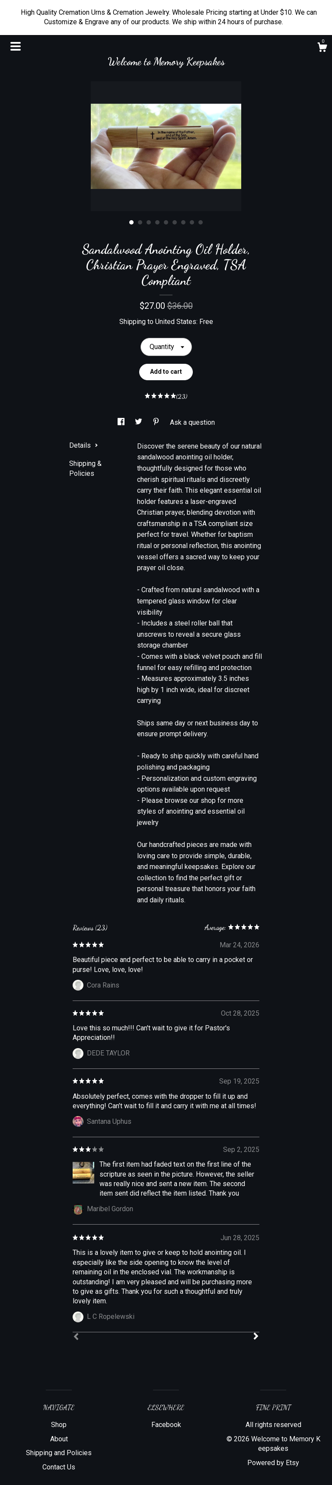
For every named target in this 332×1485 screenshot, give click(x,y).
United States (175, 322)
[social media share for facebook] (122, 422)
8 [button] (192, 222)
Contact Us (58, 1467)
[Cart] (322, 48)
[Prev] (76, 1337)
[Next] (255, 1337)
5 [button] (166, 222)
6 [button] (174, 222)
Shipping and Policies (59, 1453)
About (59, 1439)
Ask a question (192, 422)
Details (83, 445)
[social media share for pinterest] (157, 422)
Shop (59, 1425)
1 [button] (131, 222)
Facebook (166, 1425)
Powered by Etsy (273, 1463)
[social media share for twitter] (139, 422)
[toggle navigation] (15, 46)
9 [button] (200, 222)
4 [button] (157, 222)
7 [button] (183, 222)
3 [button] (149, 222)
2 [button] (140, 222)
